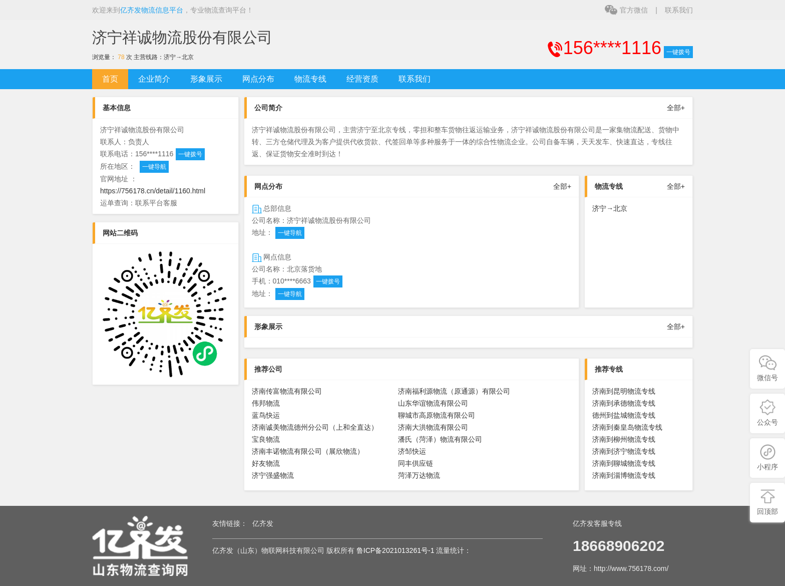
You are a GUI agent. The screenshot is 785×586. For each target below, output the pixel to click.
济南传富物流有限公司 (287, 391)
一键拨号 (678, 52)
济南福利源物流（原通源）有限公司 (454, 391)
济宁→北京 (179, 57)
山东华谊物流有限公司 (433, 403)
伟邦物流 (266, 403)
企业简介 (154, 79)
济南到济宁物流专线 (623, 451)
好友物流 (266, 463)
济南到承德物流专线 (623, 403)
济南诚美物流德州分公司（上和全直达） (315, 427)
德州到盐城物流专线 (623, 415)
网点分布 (258, 79)
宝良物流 (266, 439)
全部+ (676, 108)
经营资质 (362, 79)
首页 (110, 79)
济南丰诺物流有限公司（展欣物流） (308, 451)
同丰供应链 (415, 463)
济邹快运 (412, 451)
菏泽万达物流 (419, 475)
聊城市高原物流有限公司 (436, 415)
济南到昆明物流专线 (623, 391)
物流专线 (310, 79)
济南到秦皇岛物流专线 (627, 427)
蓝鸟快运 (266, 415)
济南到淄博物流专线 (623, 475)
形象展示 (206, 79)
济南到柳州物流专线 (623, 439)
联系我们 (679, 10)
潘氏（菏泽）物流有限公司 (440, 439)
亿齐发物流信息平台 (151, 10)
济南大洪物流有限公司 (433, 427)
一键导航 (154, 166)
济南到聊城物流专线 (623, 463)
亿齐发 (262, 523)
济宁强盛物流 (273, 475)
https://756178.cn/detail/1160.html (152, 191)
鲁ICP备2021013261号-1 (395, 550)
